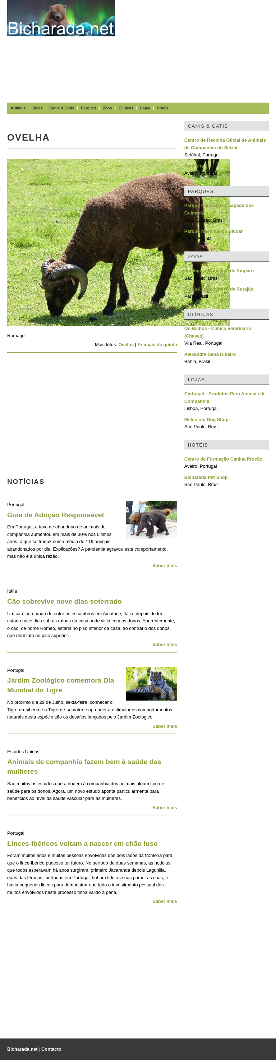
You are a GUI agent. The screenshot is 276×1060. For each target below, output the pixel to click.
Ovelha (126, 344)
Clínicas (126, 108)
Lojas (145, 108)
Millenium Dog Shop (206, 419)
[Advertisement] (199, 50)
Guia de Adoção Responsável (55, 515)
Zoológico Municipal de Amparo (219, 270)
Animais (18, 108)
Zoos (107, 108)
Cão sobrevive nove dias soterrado (64, 601)
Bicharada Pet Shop (206, 477)
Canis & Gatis (61, 108)
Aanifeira (194, 166)
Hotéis (162, 108)
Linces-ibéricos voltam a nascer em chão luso (82, 843)
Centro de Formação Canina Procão (223, 459)
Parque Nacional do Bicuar (213, 231)
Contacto (51, 1049)
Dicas (37, 108)
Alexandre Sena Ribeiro (210, 354)
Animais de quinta (157, 344)
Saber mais (164, 565)
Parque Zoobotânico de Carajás (218, 289)
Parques (88, 108)
